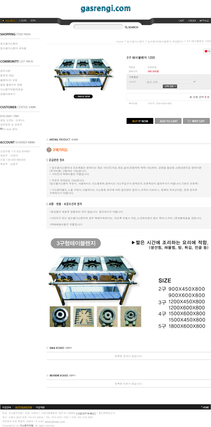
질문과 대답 (7, 75)
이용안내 (6, 407)
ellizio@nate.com (55, 421)
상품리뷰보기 (7, 94)
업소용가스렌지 (9, 43)
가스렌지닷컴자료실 (11, 89)
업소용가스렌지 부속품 (13, 48)
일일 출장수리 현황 (11, 84)
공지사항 (5, 70)
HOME (206, 407)
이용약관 (40, 407)
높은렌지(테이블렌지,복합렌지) (165, 41)
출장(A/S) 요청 (8, 80)
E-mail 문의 (8, 129)
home (119, 41)
